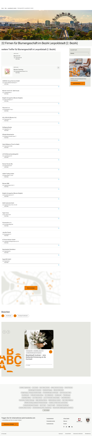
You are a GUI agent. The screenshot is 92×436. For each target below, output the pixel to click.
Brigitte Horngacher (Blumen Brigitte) (12, 98)
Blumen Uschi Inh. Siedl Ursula (10, 90)
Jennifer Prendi (6, 232)
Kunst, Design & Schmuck (37, 397)
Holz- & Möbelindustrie (49, 395)
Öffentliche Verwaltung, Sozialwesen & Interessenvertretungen (36, 402)
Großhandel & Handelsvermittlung (37, 395)
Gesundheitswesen (25, 395)
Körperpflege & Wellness (26, 397)
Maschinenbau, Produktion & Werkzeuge (26, 400)
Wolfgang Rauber (7, 127)
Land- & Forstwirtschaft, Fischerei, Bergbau (51, 397)
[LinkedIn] (72, 427)
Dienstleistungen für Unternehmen (35, 390)
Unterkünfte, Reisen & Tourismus (25, 407)
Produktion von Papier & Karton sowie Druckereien (58, 402)
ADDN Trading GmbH (8, 173)
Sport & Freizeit (43, 405)
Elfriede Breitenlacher (8, 134)
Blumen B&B (5, 183)
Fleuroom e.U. (6, 107)
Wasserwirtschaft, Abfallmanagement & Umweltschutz (63, 407)
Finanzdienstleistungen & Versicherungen (50, 392)
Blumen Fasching (18, 69)
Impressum (61, 433)
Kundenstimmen (50, 423)
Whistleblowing (88, 433)
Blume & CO (17, 56)
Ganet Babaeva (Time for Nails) (10, 144)
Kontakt (65, 423)
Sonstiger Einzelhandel (23, 315)
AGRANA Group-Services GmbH (11, 81)
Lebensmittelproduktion (65, 397)
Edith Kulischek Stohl (8, 203)
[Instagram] (66, 427)
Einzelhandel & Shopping (47, 390)
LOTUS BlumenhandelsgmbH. (10, 154)
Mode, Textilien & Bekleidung (67, 400)
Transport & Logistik (51, 405)
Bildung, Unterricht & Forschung (57, 387)
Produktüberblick (50, 418)
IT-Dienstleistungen (66, 395)
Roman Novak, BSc (7, 164)
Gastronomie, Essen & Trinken (65, 392)
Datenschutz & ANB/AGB (77, 433)
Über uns (65, 421)
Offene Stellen (66, 418)
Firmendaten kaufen (51, 421)
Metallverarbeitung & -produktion (55, 400)
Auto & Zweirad (35, 387)
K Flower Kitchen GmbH (8, 239)
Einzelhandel (8, 315)
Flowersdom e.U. (7, 222)
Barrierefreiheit (68, 433)
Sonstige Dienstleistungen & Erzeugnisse (31, 405)
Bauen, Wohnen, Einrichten (44, 387)
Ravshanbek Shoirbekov (8, 249)
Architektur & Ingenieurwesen (25, 387)
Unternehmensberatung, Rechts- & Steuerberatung (42, 407)
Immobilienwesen (58, 395)
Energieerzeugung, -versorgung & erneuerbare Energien (31, 392)
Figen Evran (5, 213)
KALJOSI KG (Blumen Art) (9, 117)
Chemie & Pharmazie (68, 387)
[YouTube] (69, 427)
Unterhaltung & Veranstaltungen (62, 405)
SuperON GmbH (6, 259)
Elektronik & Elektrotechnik (58, 390)
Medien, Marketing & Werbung (41, 400)
